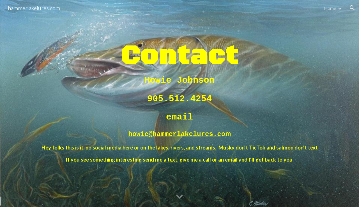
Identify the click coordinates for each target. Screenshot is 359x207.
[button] (352, 8)
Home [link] (330, 8)
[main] (179, 103)
